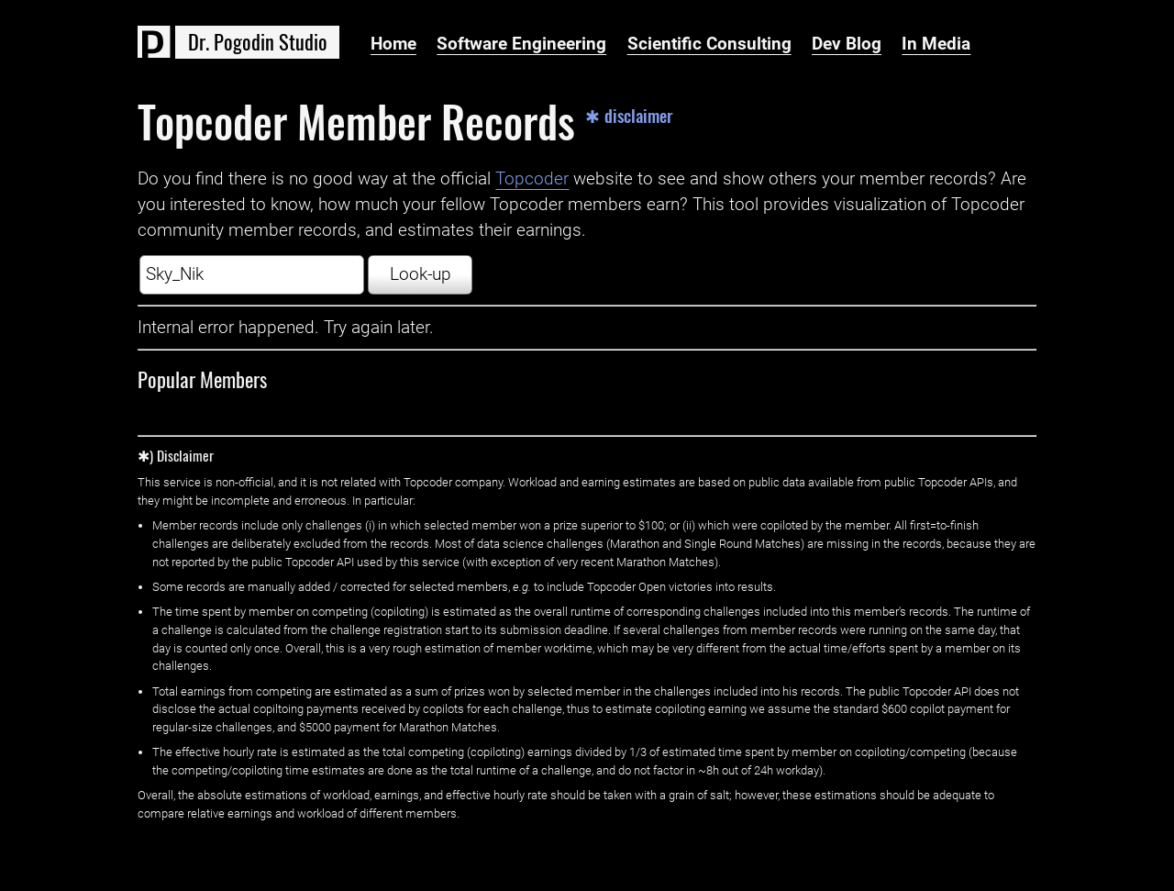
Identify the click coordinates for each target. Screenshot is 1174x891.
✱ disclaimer (629, 116)
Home (393, 44)
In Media (936, 44)
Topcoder (532, 179)
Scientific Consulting (709, 44)
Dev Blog (846, 44)
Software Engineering (521, 44)
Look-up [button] (420, 274)
